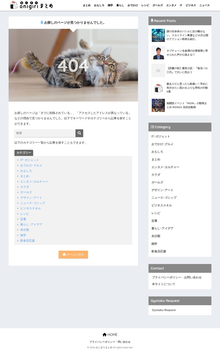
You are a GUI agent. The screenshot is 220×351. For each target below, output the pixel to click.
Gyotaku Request (164, 310)
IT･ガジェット (29, 160)
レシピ (145, 5)
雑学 (110, 5)
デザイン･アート (31, 197)
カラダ (24, 187)
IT (181, 5)
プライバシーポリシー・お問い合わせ (177, 277)
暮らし (120, 5)
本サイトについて (163, 284)
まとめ (87, 5)
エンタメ (171, 5)
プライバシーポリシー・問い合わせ (110, 342)
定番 (23, 219)
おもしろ (99, 5)
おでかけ (133, 5)
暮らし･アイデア (31, 224)
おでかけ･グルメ (31, 165)
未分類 (24, 229)
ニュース (204, 5)
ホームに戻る (73, 254)
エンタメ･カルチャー (34, 181)
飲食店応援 (27, 240)
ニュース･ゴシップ (32, 203)
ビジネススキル (30, 208)
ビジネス (191, 5)
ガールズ (157, 5)
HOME (110, 334)
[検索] (79, 133)
